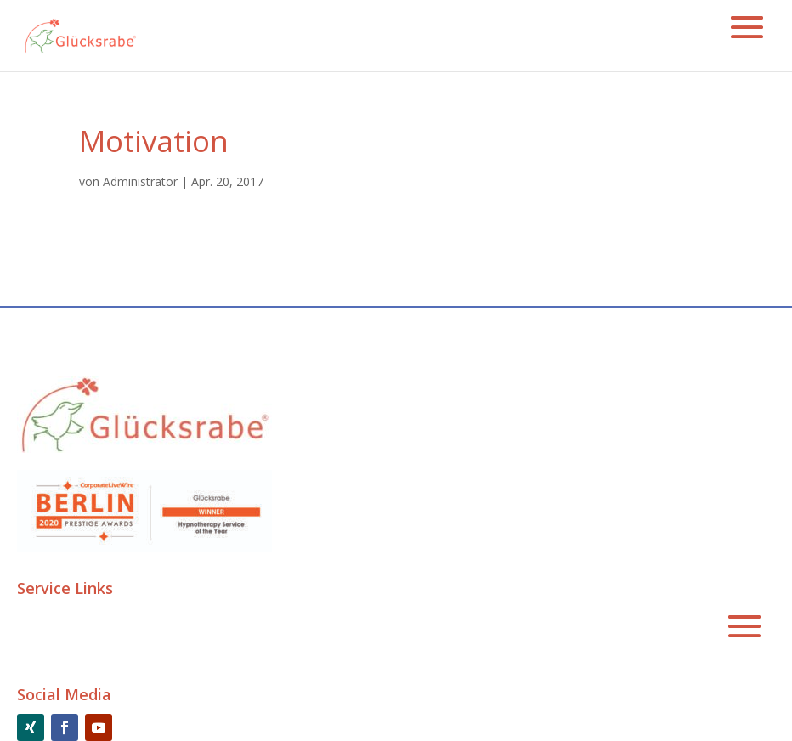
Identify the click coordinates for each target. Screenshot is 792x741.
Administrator (140, 181)
